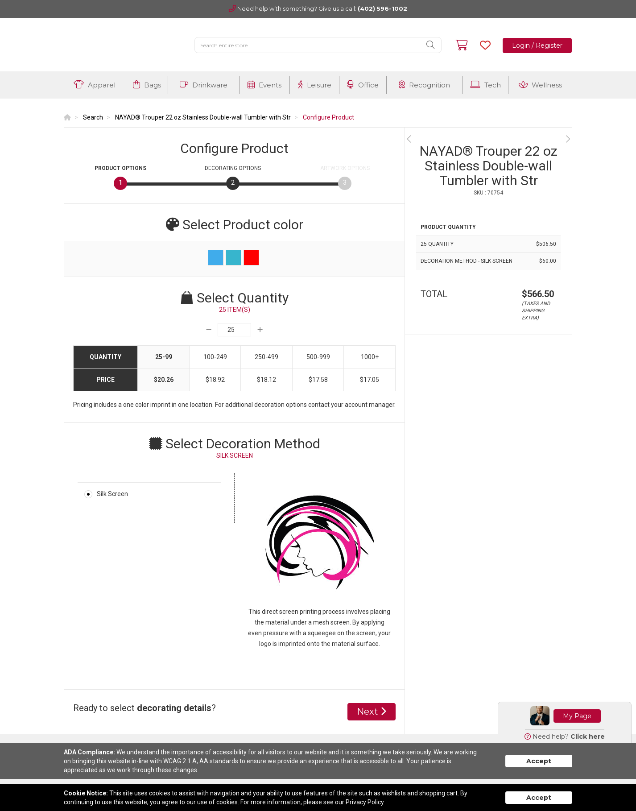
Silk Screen (112, 493)
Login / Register (537, 45)
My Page (577, 716)
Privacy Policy (365, 802)
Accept (538, 761)
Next (371, 711)
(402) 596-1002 (382, 8)
